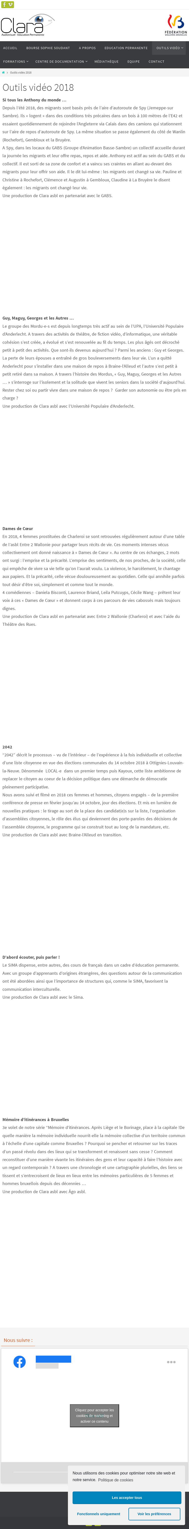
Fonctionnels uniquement (98, 1514)
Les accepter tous (127, 1498)
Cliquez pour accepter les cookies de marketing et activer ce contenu (94, 1415)
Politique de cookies (115, 1480)
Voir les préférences (154, 1514)
